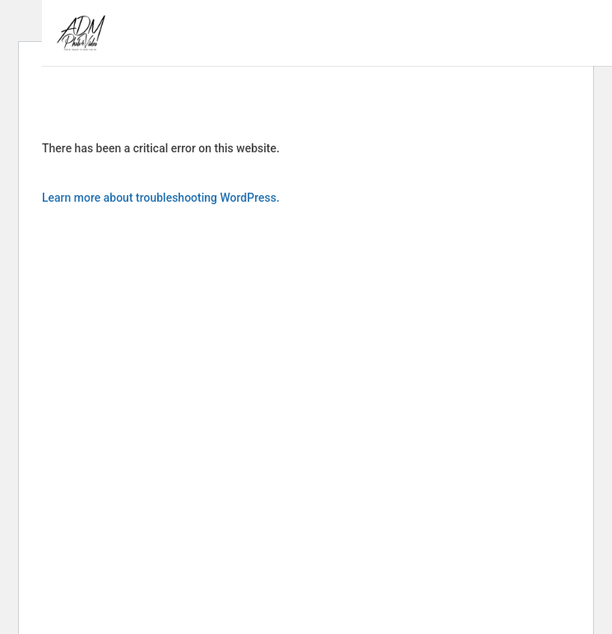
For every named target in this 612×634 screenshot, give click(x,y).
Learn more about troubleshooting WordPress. (161, 197)
